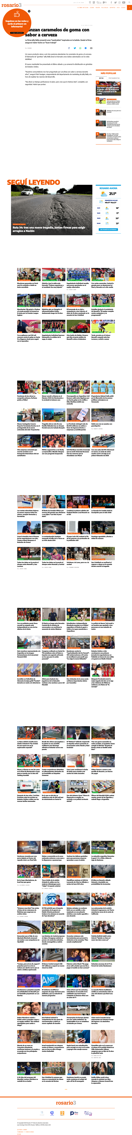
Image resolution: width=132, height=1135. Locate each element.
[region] (66, 17)
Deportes (112, 7)
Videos (123, 7)
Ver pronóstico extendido (108, 229)
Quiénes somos (22, 1130)
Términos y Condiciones (25, 1132)
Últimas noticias (82, 7)
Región (98, 7)
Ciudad (92, 7)
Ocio (118, 7)
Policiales (104, 7)
